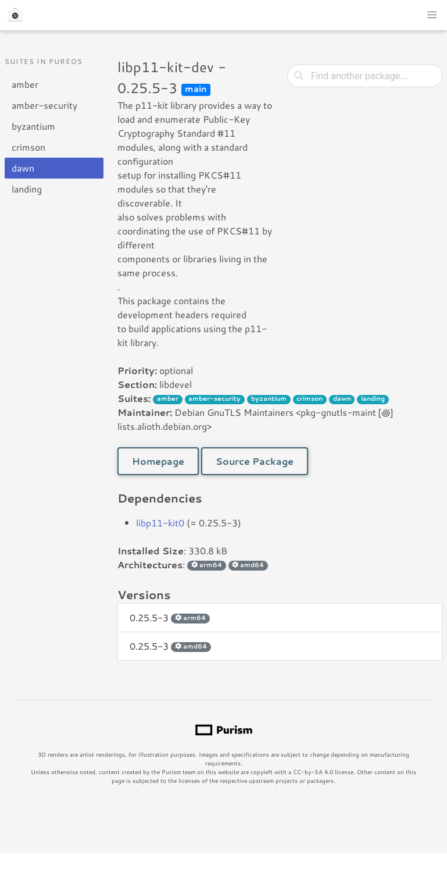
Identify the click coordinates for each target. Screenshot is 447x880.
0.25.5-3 (169, 617)
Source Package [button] (255, 461)
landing (27, 188)
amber (25, 84)
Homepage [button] (158, 461)
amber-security (44, 105)
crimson (28, 147)
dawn (23, 167)
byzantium (33, 126)
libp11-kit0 (160, 522)
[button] (432, 15)
